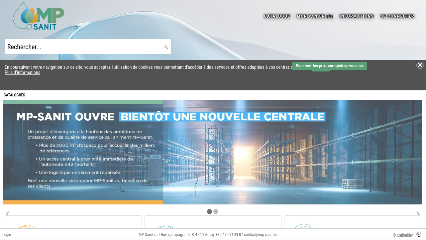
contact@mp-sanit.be (260, 234)
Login (6, 234)
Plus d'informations (22, 72)
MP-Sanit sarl (149, 234)
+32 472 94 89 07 (229, 234)
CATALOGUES (14, 95)
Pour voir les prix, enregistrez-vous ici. (330, 65)
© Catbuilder (403, 235)
